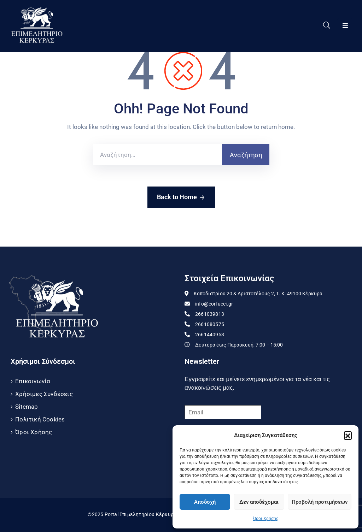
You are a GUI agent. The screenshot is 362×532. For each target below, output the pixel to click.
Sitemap (26, 406)
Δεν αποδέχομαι (259, 502)
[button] (347, 435)
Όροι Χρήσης (265, 518)
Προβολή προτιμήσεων (320, 502)
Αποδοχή (205, 502)
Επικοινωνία (32, 381)
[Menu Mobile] (345, 26)
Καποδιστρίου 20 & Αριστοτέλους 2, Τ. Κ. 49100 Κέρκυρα (258, 293)
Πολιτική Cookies (40, 419)
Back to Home (181, 197)
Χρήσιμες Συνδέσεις (44, 393)
